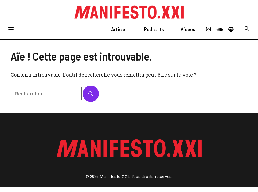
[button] (247, 29)
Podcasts (154, 29)
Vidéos (188, 29)
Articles (119, 29)
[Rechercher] (91, 94)
